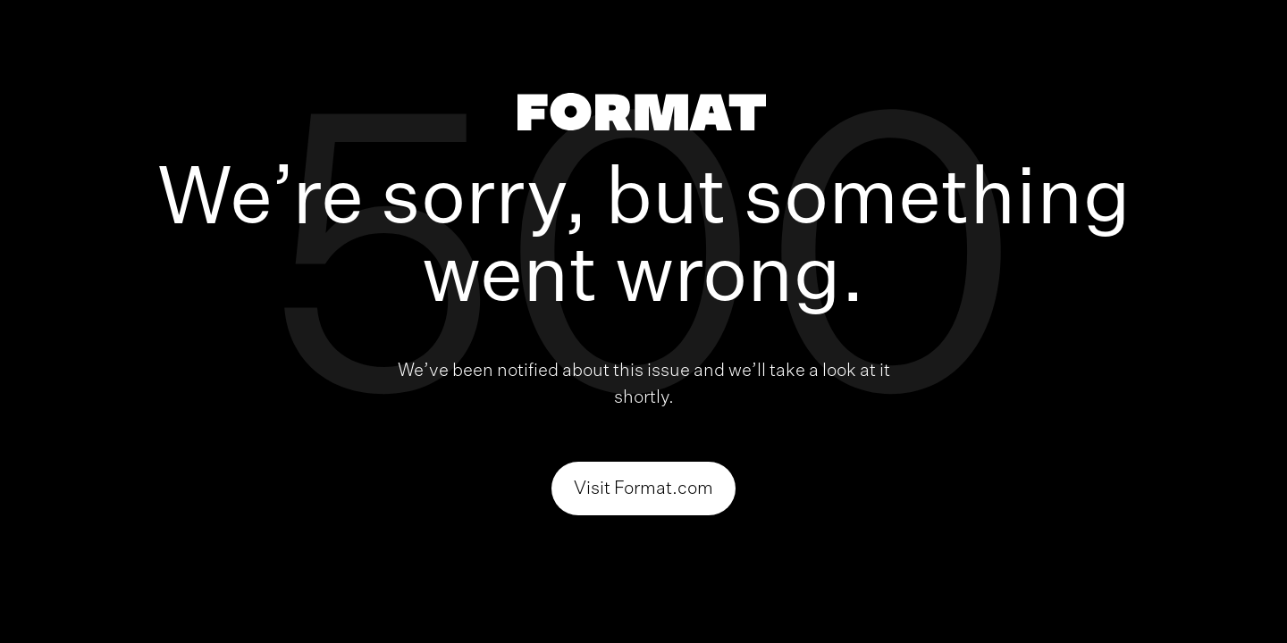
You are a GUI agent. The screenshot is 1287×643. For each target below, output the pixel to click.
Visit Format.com (643, 488)
